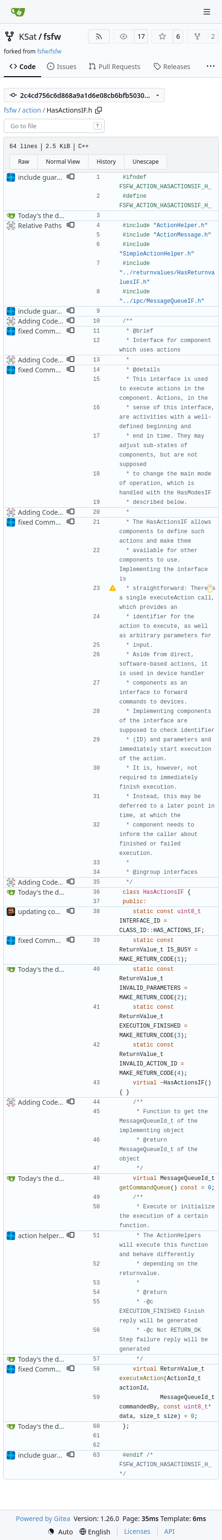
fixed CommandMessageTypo (64, 330)
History (106, 162)
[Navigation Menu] (207, 11)
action (31, 110)
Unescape (146, 162)
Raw (23, 162)
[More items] (210, 66)
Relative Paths (40, 225)
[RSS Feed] (99, 36)
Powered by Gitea (43, 1518)
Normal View (63, 162)
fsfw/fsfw (49, 51)
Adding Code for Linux (53, 321)
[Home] (18, 11)
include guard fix (44, 177)
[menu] (60, 1531)
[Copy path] (98, 110)
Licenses (137, 1531)
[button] (70, 177)
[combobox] (54, 126)
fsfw (52, 36)
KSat (28, 36)
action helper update (50, 1235)
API (169, 1531)
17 (141, 36)
